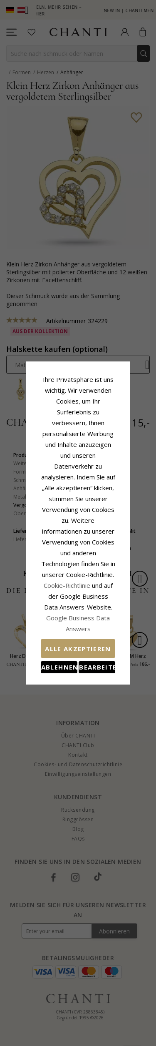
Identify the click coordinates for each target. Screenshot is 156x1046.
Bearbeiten (106, 618)
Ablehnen (49, 618)
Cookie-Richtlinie (97, 547)
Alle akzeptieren (78, 600)
